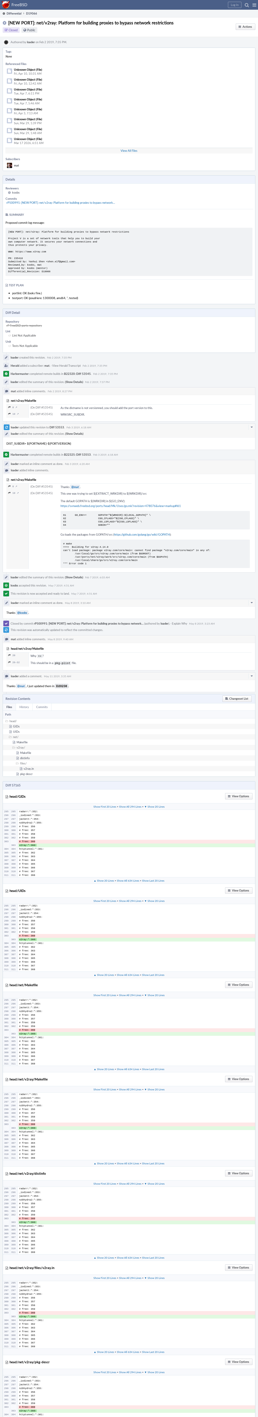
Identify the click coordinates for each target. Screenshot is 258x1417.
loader (31, 42)
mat (16, 165)
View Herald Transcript (66, 366)
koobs (16, 192)
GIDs (16, 725)
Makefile (22, 741)
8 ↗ (12, 407)
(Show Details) (74, 382)
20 (11, 655)
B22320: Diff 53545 (77, 374)
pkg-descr (26, 773)
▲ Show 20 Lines (104, 879)
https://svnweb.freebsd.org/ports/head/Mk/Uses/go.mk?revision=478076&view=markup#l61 (121, 506)
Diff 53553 (56, 427)
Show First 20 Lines (104, 805)
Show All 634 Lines (128, 879)
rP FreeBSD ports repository (24, 325)
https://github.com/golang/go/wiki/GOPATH (142, 534)
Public (31, 30)
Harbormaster (20, 374)
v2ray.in (29, 768)
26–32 (14, 662)
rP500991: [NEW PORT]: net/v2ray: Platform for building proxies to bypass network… (60, 203)
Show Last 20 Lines (153, 879)
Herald (15, 366)
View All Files (129, 151)
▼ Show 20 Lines (154, 805)
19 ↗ (13, 414)
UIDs (16, 731)
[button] (254, 5)
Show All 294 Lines (130, 805)
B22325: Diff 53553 (77, 455)
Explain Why (179, 623)
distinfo (25, 757)
